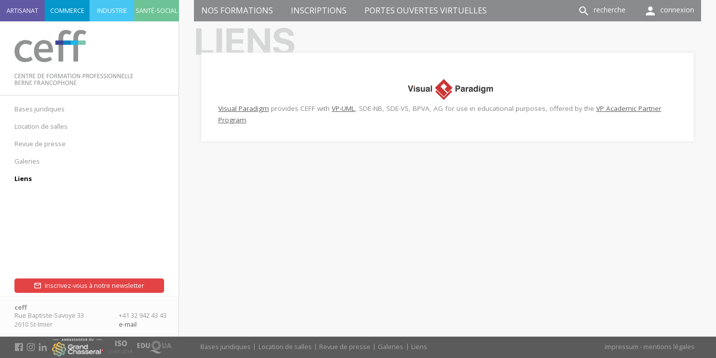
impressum (621, 346)
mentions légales (669, 346)
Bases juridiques (225, 346)
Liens (419, 346)
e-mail (128, 324)
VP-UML (343, 108)
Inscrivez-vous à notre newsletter (94, 285)
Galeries (390, 346)
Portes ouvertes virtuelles (425, 10)
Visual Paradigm (243, 108)
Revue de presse (344, 346)
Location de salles (285, 346)
